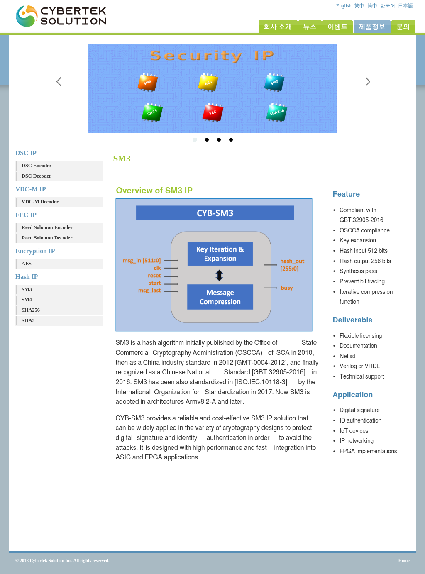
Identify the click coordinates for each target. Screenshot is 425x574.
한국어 (388, 6)
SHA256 (31, 310)
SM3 (27, 289)
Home (404, 560)
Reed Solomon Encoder (47, 227)
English (344, 6)
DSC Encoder (36, 166)
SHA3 (28, 320)
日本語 (406, 6)
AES (27, 263)
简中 (373, 6)
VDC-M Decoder (40, 202)
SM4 (27, 300)
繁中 (360, 6)
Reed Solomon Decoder (47, 238)
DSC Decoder (36, 176)
